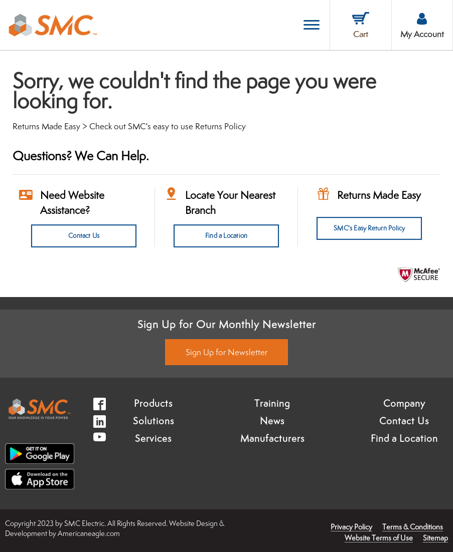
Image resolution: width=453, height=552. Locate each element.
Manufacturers (272, 438)
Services (153, 438)
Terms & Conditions (412, 526)
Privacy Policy (351, 526)
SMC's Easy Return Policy (369, 228)
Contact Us (83, 235)
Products (153, 403)
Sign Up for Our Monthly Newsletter (226, 324)
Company (404, 403)
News (272, 421)
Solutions (153, 421)
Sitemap (435, 537)
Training (272, 403)
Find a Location (226, 235)
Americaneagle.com (89, 533)
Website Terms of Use (379, 537)
